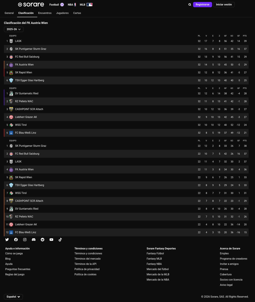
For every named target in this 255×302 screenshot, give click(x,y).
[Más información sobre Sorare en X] (7, 239)
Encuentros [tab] (45, 13)
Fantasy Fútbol (155, 253)
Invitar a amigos (229, 263)
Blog (8, 258)
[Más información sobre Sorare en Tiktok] (60, 239)
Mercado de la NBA (158, 279)
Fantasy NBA (154, 263)
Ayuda (8, 263)
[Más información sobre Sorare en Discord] (34, 239)
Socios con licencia (231, 279)
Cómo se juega (14, 253)
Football (56, 4)
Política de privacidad (86, 269)
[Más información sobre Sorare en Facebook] (16, 239)
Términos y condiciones (88, 253)
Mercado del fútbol (158, 269)
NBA (72, 4)
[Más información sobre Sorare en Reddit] (42, 239)
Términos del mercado (87, 258)
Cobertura (226, 274)
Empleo (224, 253)
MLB (86, 4)
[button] (190, 4)
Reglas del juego (14, 274)
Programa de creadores (233, 258)
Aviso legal (226, 284)
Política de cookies (85, 274)
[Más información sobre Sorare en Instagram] (25, 239)
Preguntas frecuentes (17, 269)
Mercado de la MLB (158, 274)
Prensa (224, 269)
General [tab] (9, 13)
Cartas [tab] (77, 13)
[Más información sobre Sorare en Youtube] (51, 239)
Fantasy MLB (154, 258)
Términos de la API (85, 263)
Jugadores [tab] (62, 13)
